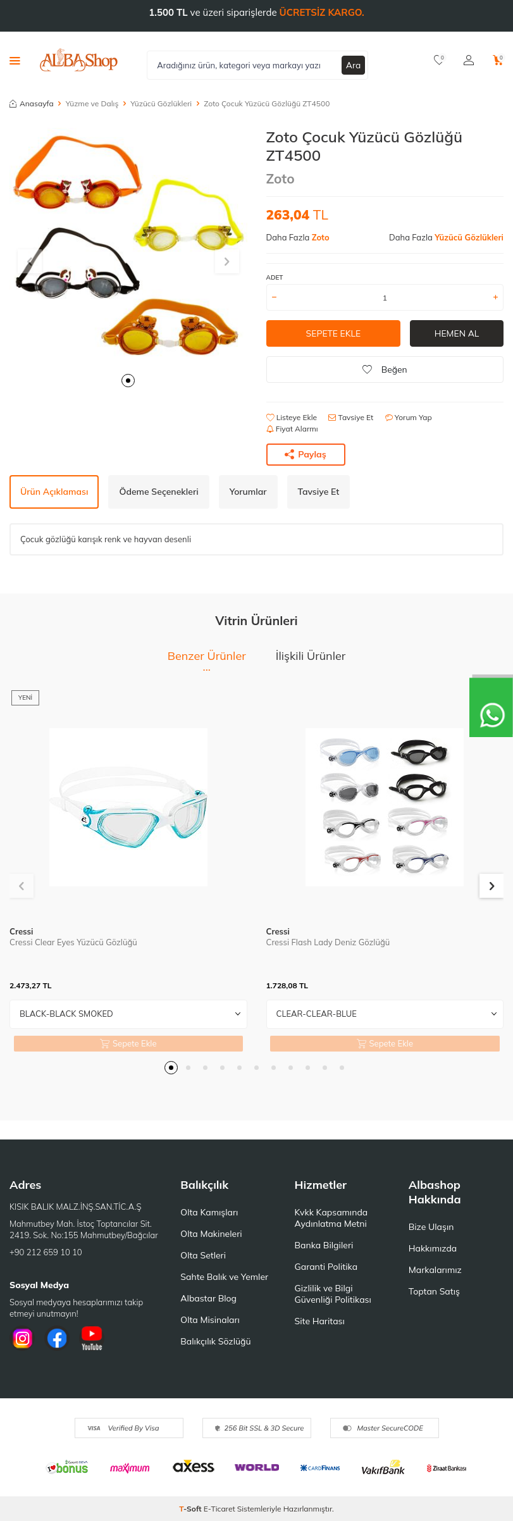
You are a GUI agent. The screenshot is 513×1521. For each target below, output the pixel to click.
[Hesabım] (469, 60)
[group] (128, 247)
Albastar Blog (208, 1298)
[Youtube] (91, 1338)
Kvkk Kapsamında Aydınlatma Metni (331, 1218)
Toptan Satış (434, 1291)
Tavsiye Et (350, 417)
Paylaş (305, 454)
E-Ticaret (219, 1508)
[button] (128, 380)
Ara (353, 64)
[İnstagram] (22, 1338)
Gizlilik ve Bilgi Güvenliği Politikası (333, 1293)
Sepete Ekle (333, 333)
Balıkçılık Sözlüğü (215, 1341)
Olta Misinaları (209, 1319)
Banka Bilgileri (324, 1245)
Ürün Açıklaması (54, 491)
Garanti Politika (326, 1266)
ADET (274, 277)
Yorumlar (248, 491)
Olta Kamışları (209, 1212)
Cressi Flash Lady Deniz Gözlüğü (328, 942)
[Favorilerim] (439, 60)
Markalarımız (435, 1270)
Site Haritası (320, 1321)
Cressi (21, 931)
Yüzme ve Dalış (92, 103)
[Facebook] (57, 1338)
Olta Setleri (203, 1255)
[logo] (78, 60)
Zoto (280, 178)
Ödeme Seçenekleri (158, 491)
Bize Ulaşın (431, 1226)
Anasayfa (31, 103)
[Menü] (14, 60)
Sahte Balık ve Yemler (224, 1276)
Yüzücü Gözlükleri (161, 103)
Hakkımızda (433, 1248)
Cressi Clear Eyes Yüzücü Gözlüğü (73, 942)
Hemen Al (457, 333)
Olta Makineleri (211, 1233)
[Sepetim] (498, 60)
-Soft (191, 1508)
